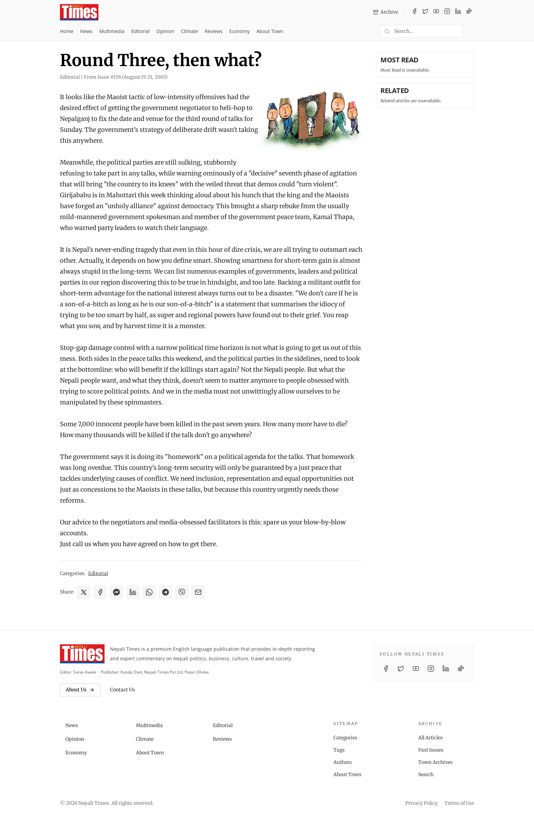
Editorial (140, 31)
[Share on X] (84, 592)
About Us (80, 690)
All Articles (430, 738)
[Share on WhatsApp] (149, 592)
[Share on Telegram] (165, 592)
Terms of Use (459, 803)
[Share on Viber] (182, 592)
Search (426, 774)
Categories (345, 738)
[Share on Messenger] (116, 592)
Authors (342, 762)
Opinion (165, 31)
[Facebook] (414, 12)
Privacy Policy (421, 803)
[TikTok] (469, 12)
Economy (239, 31)
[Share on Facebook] (100, 592)
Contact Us (122, 690)
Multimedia (112, 31)
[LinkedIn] (458, 12)
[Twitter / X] (425, 12)
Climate (189, 31)
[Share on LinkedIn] (133, 592)
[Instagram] (447, 12)
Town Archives (435, 762)
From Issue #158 (126, 77)
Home (67, 31)
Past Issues (430, 750)
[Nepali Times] (82, 653)
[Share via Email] (198, 592)
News (86, 31)
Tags (339, 750)
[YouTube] (436, 12)
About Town (269, 31)
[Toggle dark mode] (471, 31)
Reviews (213, 31)
